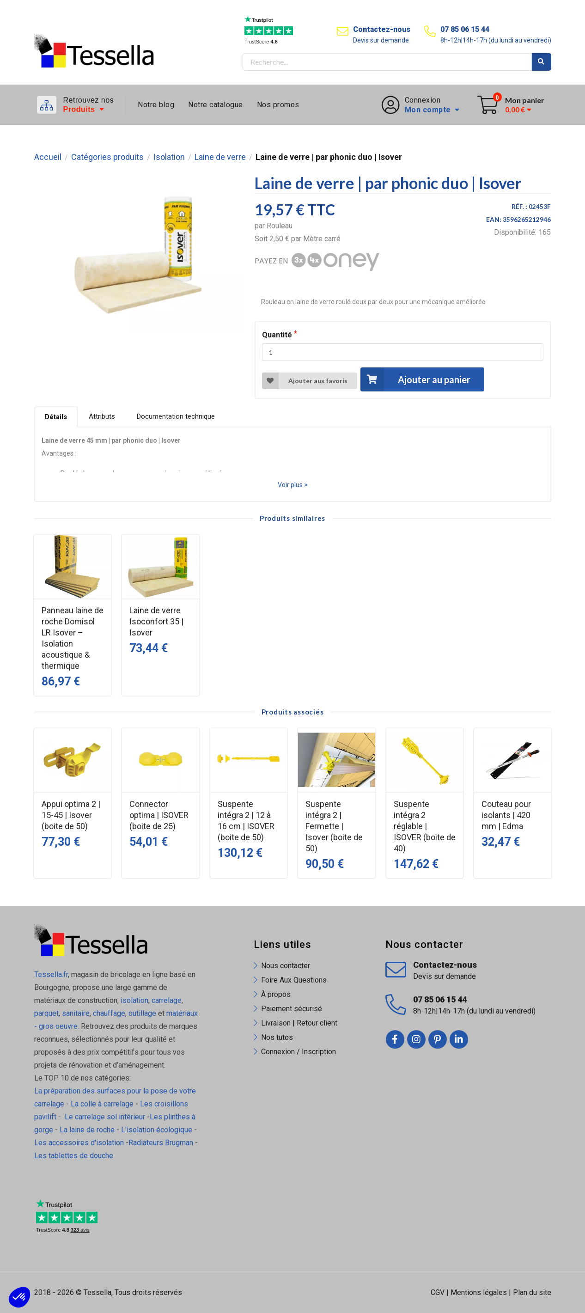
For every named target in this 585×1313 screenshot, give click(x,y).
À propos (276, 994)
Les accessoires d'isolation (79, 1142)
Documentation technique (176, 416)
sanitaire (76, 1013)
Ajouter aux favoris (304, 381)
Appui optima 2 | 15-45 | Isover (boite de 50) (71, 815)
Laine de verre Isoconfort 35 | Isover (156, 621)
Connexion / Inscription (298, 1051)
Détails (56, 417)
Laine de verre (220, 157)
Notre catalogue (215, 104)
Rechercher (541, 62)
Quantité (277, 334)
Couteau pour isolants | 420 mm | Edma (506, 815)
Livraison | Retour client (299, 1023)
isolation (133, 1000)
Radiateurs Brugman (160, 1142)
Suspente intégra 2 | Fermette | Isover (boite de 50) (334, 826)
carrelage (167, 1000)
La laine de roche (87, 1129)
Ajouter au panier (415, 379)
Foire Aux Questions (294, 980)
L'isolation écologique (156, 1129)
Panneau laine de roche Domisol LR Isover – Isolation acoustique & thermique (73, 638)
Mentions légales (479, 1292)
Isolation (169, 157)
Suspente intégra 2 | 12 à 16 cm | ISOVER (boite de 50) (246, 820)
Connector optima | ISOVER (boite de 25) (159, 815)
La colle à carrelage (102, 1103)
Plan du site (532, 1292)
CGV (438, 1292)
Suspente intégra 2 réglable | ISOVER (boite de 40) (425, 826)
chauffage (109, 1013)
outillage (142, 1013)
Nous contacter (285, 965)
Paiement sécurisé (291, 1008)
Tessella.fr (51, 974)
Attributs (102, 416)
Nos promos (278, 104)
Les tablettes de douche (74, 1155)
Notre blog (156, 104)
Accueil (47, 157)
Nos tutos (277, 1037)
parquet (46, 1013)
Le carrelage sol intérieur (105, 1116)
